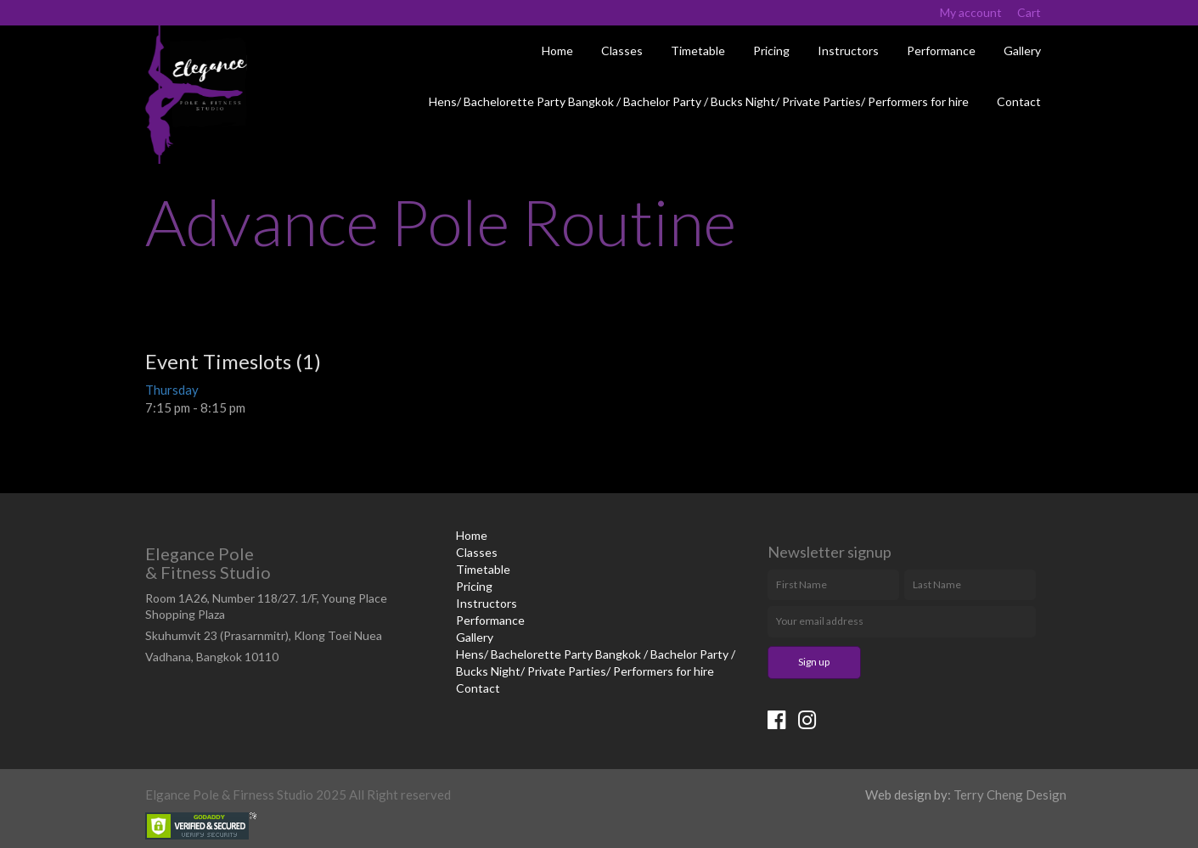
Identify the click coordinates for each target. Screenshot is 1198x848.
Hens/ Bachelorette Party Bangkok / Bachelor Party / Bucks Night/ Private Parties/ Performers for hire (699, 101)
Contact (1019, 101)
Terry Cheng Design (1009, 794)
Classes (622, 50)
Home (557, 50)
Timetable (698, 50)
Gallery (1022, 50)
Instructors (848, 50)
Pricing (771, 50)
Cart (1029, 12)
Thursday (172, 389)
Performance (941, 50)
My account (971, 12)
